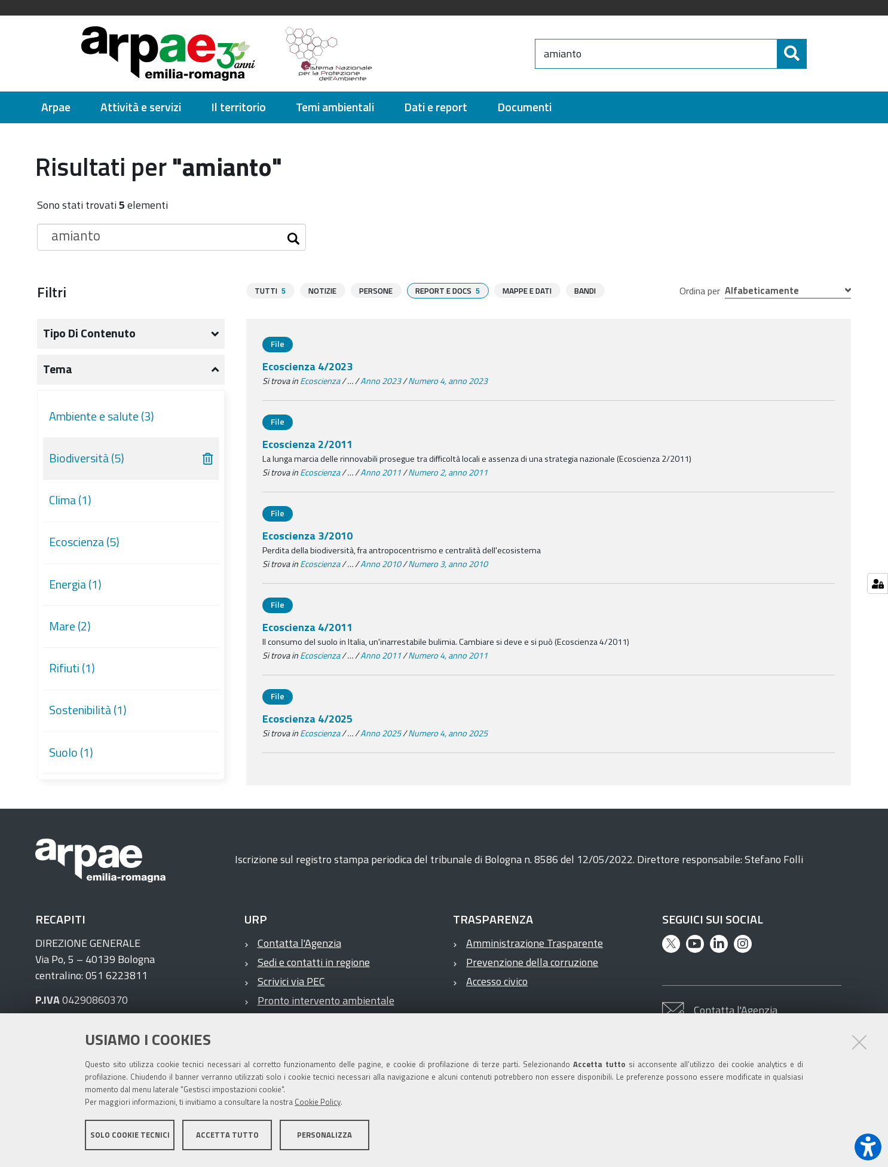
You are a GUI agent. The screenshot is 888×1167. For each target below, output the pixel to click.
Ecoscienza (320, 381)
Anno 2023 (380, 381)
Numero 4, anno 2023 (448, 381)
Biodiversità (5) (86, 458)
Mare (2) (70, 626)
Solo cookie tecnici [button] (130, 1136)
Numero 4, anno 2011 (448, 655)
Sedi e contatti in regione (314, 962)
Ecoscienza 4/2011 (307, 627)
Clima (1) (70, 500)
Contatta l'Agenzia (299, 943)
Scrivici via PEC (291, 981)
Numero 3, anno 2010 (448, 564)
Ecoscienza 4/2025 (307, 719)
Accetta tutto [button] (227, 1136)
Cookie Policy (318, 1103)
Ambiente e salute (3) (101, 416)
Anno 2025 (380, 733)
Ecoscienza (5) (84, 542)
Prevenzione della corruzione (532, 962)
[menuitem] (55, 107)
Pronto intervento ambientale (326, 1000)
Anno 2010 (380, 564)
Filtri (51, 292)
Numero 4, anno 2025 (448, 733)
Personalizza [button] (324, 1136)
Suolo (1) (71, 752)
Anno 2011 (380, 472)
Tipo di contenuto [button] (89, 333)
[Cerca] (817, 54)
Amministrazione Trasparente (534, 943)
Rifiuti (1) (72, 668)
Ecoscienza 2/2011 (307, 444)
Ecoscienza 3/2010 (307, 536)
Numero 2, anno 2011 (448, 472)
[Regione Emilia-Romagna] (459, 53)
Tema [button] (57, 369)
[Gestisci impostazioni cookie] (877, 583)
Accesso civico (497, 981)
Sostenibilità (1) (88, 710)
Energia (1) (75, 584)
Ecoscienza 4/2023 (307, 366)
